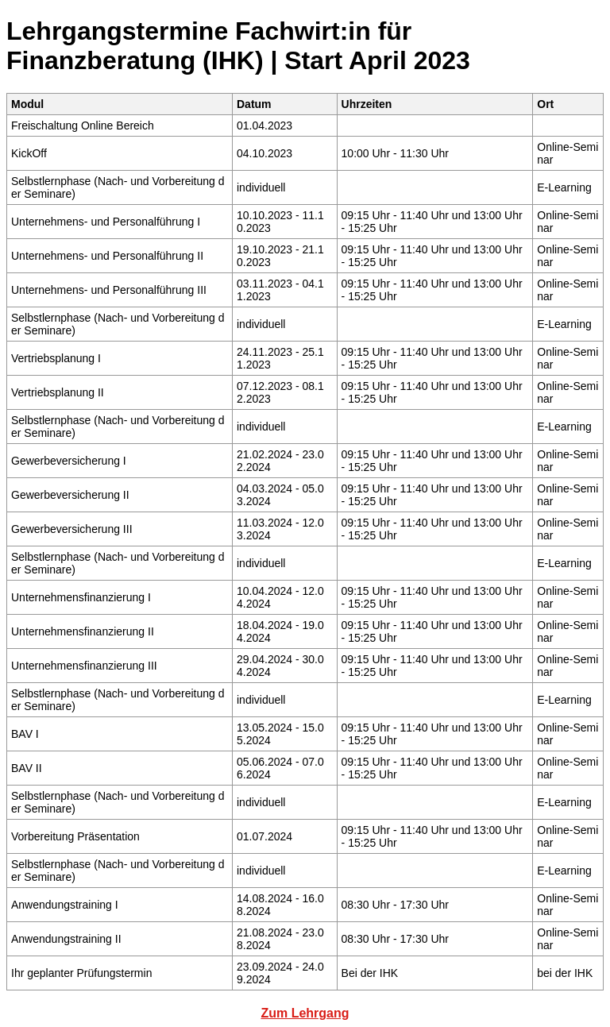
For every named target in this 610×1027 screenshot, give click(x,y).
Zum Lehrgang (305, 1013)
